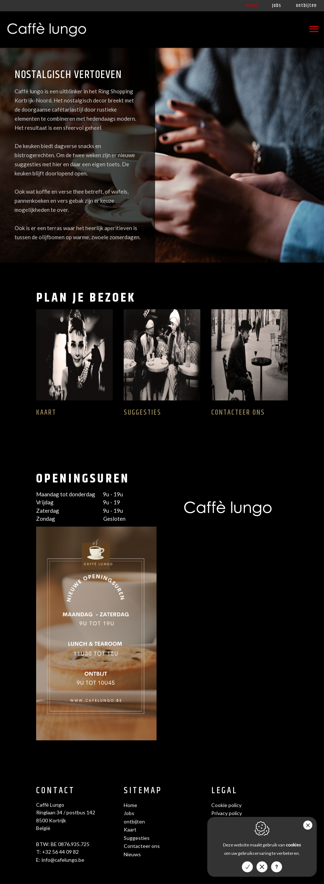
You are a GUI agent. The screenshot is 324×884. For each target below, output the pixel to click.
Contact (55, 790)
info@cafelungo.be (63, 860)
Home (252, 5)
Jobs (276, 5)
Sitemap (143, 790)
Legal (224, 790)
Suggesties (137, 838)
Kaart (130, 829)
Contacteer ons (142, 846)
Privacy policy (226, 813)
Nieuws (132, 854)
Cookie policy (226, 805)
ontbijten (306, 5)
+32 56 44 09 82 (60, 852)
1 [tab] (309, 257)
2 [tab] (314, 257)
